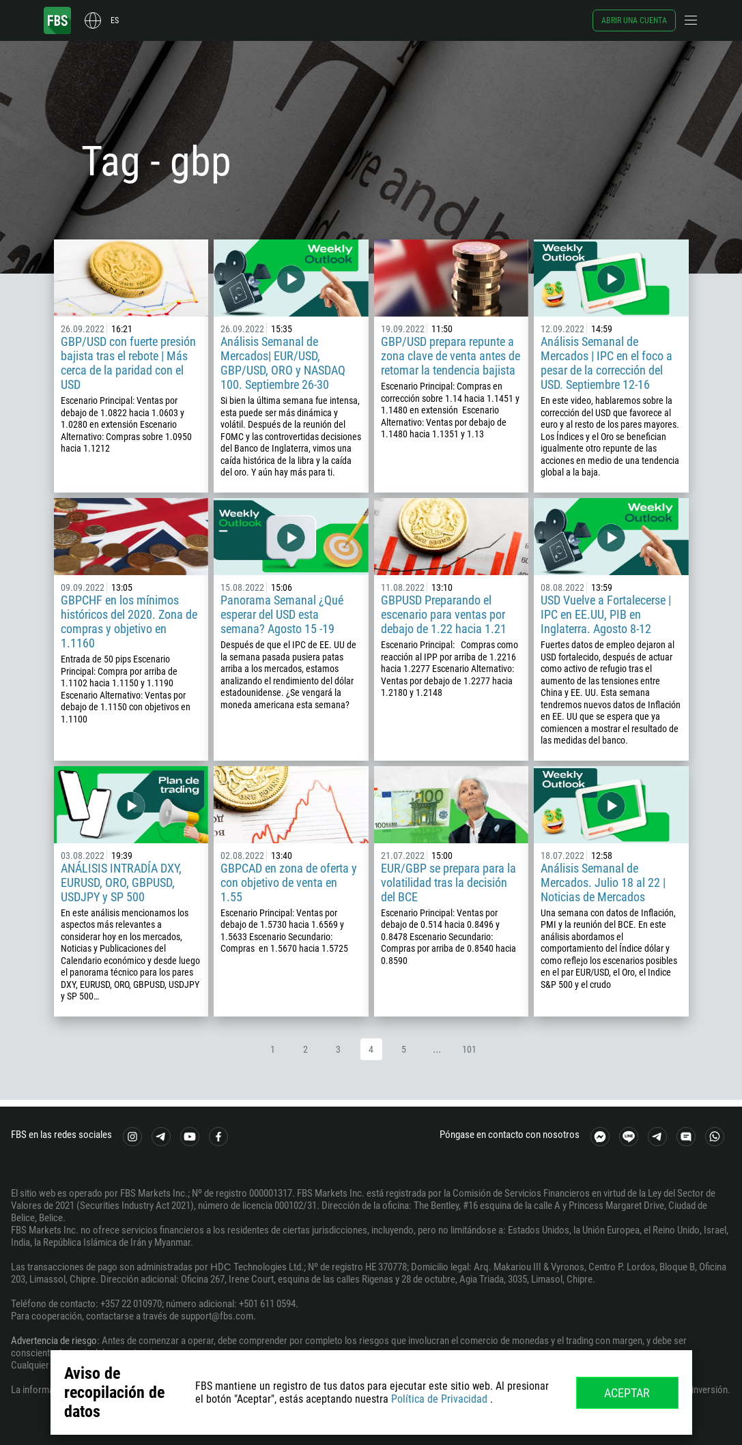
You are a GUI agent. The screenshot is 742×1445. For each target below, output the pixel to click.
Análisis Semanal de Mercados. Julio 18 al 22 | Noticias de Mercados (603, 882)
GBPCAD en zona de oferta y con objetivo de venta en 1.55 (288, 882)
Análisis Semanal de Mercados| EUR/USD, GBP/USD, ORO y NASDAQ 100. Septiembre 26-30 (282, 363)
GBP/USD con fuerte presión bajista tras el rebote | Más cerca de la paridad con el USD (128, 363)
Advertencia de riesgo (54, 1340)
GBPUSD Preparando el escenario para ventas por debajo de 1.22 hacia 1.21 (443, 614)
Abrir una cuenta (634, 20)
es (115, 20)
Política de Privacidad (439, 1398)
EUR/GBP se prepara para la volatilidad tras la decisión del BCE (448, 882)
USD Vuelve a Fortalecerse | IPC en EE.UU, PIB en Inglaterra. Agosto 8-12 (606, 614)
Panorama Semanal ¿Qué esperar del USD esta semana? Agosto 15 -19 (281, 614)
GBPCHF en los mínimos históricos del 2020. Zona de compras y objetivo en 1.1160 (129, 621)
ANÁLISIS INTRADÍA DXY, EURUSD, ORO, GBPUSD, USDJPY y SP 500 (121, 882)
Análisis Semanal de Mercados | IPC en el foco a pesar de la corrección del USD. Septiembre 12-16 (606, 363)
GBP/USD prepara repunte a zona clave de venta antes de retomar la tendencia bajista (450, 355)
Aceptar (627, 1393)
